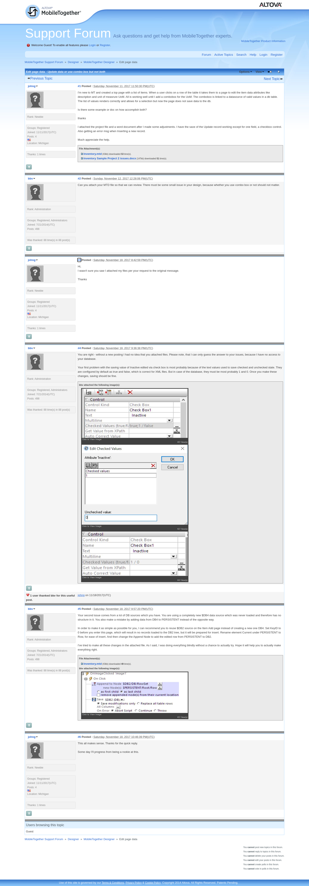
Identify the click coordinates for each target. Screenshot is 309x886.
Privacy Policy (134, 882)
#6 (79, 736)
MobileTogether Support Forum (44, 62)
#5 (79, 608)
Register (105, 45)
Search (241, 54)
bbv (30, 178)
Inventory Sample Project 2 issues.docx (109, 158)
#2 (79, 178)
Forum (206, 54)
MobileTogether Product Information (263, 41)
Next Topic (272, 79)
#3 (79, 260)
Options (244, 71)
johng (31, 86)
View (259, 71)
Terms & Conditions (113, 882)
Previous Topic (41, 78)
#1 (79, 86)
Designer (73, 62)
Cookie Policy (153, 882)
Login (92, 45)
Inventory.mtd (92, 153)
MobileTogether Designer (99, 62)
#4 (79, 348)
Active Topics (223, 54)
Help (253, 54)
